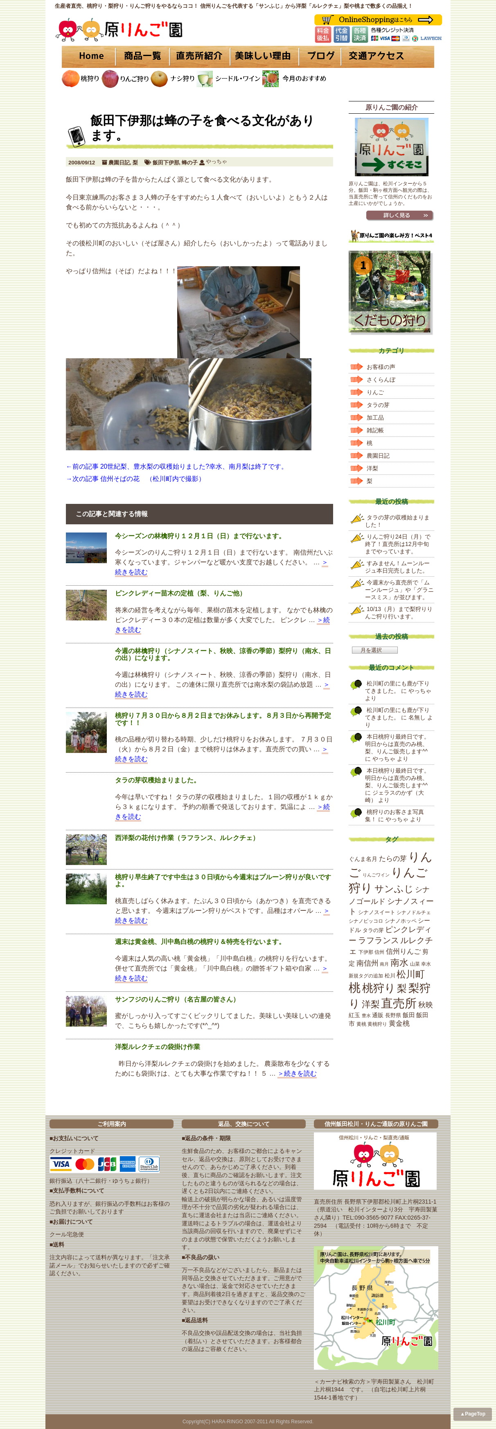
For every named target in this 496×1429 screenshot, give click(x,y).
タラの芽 (378, 405)
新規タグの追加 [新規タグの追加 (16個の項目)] (366, 975)
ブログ (318, 57)
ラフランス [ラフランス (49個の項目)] (378, 940)
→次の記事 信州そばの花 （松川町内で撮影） (135, 478)
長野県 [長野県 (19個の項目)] (393, 1015)
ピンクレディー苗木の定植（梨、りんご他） (180, 593)
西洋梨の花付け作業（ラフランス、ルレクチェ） (187, 837)
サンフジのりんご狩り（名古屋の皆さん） (177, 999)
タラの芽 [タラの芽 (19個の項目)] (373, 930)
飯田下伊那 (166, 163)
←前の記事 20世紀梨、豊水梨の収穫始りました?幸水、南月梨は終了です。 (177, 466)
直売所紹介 (201, 57)
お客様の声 (381, 367)
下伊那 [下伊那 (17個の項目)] (365, 952)
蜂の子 (190, 163)
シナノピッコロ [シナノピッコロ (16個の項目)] (366, 921)
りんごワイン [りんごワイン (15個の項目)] (376, 874)
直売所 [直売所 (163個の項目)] (399, 1003)
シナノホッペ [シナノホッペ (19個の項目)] (401, 921)
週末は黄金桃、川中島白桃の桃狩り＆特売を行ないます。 (200, 941)
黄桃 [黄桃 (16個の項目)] (361, 1024)
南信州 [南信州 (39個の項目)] (367, 963)
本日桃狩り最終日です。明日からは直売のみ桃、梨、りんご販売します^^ (397, 744)
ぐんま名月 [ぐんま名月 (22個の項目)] (363, 859)
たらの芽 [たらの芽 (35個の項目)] (393, 858)
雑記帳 (375, 430)
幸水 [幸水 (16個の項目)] (426, 964)
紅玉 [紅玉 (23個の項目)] (354, 1015)
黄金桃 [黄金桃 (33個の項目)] (399, 1023)
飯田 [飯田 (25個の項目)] (409, 1015)
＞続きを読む (297, 1073)
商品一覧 (142, 57)
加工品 (375, 417)
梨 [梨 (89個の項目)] (402, 988)
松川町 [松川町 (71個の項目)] (411, 974)
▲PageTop (472, 1414)
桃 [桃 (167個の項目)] (355, 987)
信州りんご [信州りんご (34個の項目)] (403, 951)
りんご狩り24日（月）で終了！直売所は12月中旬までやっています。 (398, 544)
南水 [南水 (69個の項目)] (399, 962)
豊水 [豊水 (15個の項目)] (366, 1015)
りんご (375, 392)
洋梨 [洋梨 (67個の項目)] (371, 1004)
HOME (88, 57)
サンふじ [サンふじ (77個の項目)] (394, 888)
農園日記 (119, 163)
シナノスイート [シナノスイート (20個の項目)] (376, 912)
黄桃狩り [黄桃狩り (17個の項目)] (377, 1024)
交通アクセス (387, 57)
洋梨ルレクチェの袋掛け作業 (157, 1046)
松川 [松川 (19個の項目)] (390, 976)
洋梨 (372, 468)
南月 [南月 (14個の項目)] (384, 964)
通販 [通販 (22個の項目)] (377, 1015)
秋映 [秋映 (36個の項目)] (425, 1005)
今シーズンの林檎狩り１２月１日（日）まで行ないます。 (200, 536)
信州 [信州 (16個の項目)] (379, 952)
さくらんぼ (381, 379)
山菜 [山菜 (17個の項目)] (415, 964)
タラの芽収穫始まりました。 (157, 780)
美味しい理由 (264, 57)
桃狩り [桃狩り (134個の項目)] (379, 988)
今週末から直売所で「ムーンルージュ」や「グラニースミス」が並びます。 (399, 589)
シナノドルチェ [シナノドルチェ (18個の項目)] (414, 912)
